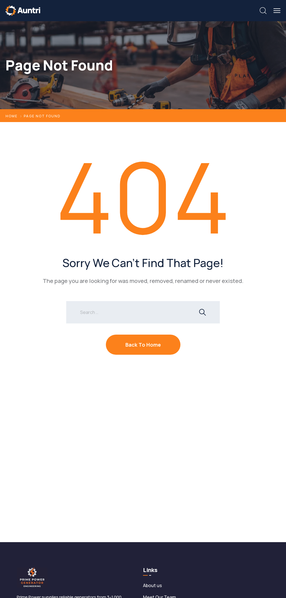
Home (12, 116)
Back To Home (143, 344)
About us (152, 585)
